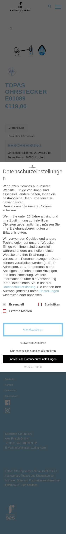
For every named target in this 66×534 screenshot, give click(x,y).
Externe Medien (17, 310)
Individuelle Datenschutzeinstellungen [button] (33, 357)
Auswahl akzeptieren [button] (33, 341)
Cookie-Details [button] (33, 365)
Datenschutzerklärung (19, 285)
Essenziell (13, 303)
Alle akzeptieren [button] (33, 328)
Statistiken (49, 303)
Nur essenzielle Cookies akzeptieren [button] (33, 349)
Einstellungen (49, 289)
